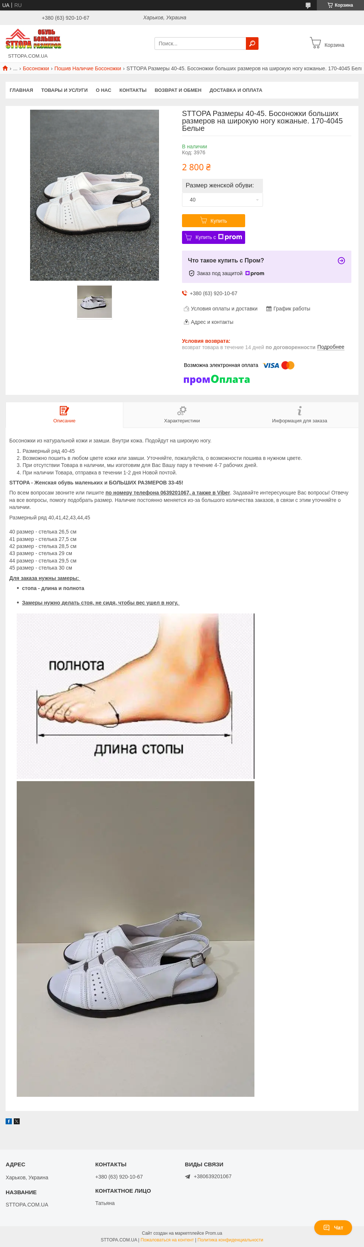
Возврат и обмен (178, 90)
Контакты (133, 90)
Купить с (218, 237)
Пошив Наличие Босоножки (88, 68)
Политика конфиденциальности (230, 1240)
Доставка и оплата (235, 90)
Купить (219, 221)
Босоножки (36, 68)
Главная (21, 90)
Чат (333, 1227)
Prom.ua (213, 1233)
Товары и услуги (64, 90)
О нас (103, 90)
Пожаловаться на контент (167, 1240)
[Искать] (252, 43)
